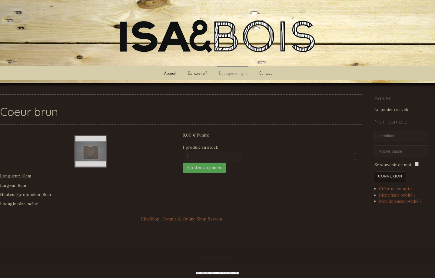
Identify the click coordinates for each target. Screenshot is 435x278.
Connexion (390, 176)
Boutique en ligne (233, 73)
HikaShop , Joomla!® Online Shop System (181, 218)
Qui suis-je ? (197, 73)
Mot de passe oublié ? (400, 200)
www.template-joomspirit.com (217, 273)
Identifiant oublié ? (397, 194)
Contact (265, 73)
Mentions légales (217, 257)
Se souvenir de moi (392, 164)
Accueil (170, 73)
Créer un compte (395, 188)
